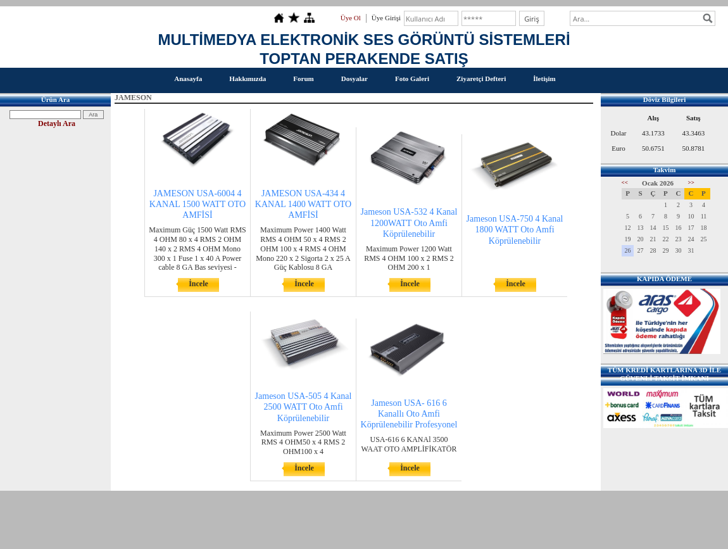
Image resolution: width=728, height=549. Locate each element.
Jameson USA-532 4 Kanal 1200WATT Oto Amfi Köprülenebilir (409, 222)
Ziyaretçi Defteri (481, 78)
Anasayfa (188, 78)
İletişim (544, 78)
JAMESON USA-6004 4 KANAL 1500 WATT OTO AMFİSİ (197, 204)
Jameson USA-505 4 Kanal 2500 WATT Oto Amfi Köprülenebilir (303, 406)
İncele (198, 283)
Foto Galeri (412, 78)
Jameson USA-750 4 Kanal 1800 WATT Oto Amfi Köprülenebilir (515, 229)
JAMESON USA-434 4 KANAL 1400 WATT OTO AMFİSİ (303, 204)
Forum (303, 78)
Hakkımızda (247, 78)
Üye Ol (351, 18)
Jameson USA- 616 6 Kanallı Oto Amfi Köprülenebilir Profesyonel (409, 413)
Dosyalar (354, 78)
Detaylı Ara (56, 123)
